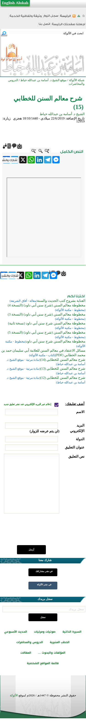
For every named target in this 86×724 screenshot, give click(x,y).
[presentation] (49, 532)
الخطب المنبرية (59, 642)
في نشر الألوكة (44, 584)
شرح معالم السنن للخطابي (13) (62, 368)
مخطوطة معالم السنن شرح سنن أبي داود (55, 341)
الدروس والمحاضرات (29, 642)
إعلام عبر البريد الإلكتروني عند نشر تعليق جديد (28, 404)
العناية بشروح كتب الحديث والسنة (61, 300)
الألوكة (14, 695)
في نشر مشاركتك (44, 571)
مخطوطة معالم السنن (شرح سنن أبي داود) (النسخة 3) (46, 314)
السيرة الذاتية (71, 631)
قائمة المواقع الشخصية (43, 663)
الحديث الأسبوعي (15, 631)
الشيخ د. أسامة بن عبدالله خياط (62, 114)
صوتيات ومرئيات (44, 631)
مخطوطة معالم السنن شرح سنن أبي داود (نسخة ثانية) (46, 323)
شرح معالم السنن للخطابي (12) (62, 377)
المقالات (25, 652)
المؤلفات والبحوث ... (51, 652)
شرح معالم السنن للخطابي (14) (62, 359)
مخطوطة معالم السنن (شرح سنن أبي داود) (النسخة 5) (46, 332)
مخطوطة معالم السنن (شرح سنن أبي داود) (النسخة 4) (46, 305)
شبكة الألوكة (76, 80)
